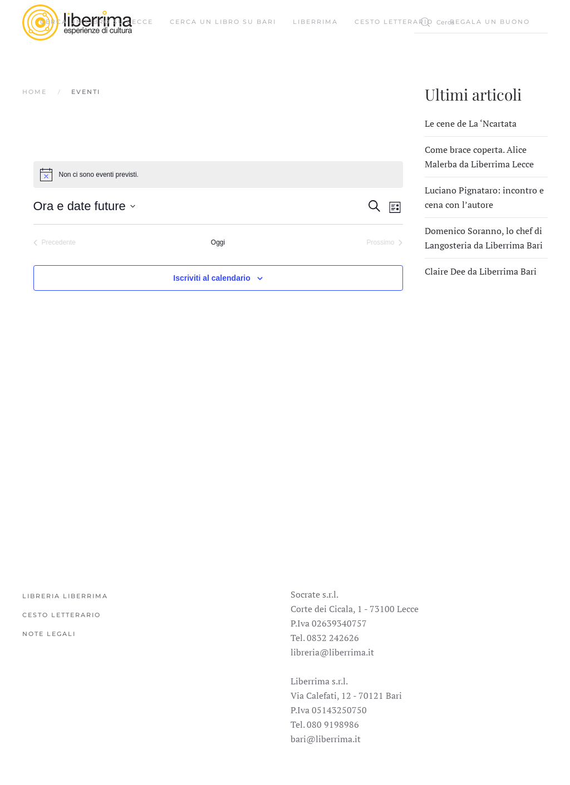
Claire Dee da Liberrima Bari (481, 271)
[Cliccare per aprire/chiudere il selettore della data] (84, 206)
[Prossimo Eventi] (384, 242)
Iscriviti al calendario (211, 278)
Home (34, 92)
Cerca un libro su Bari (223, 22)
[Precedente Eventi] (54, 242)
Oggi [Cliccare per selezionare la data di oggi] (218, 242)
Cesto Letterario (394, 22)
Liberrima (315, 22)
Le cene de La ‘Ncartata (471, 123)
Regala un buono (490, 22)
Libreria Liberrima (65, 596)
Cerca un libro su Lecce (96, 22)
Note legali (49, 634)
